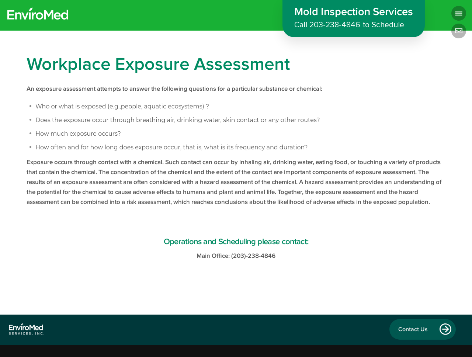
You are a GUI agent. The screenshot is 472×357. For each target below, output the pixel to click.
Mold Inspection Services (353, 19)
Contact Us (413, 329)
